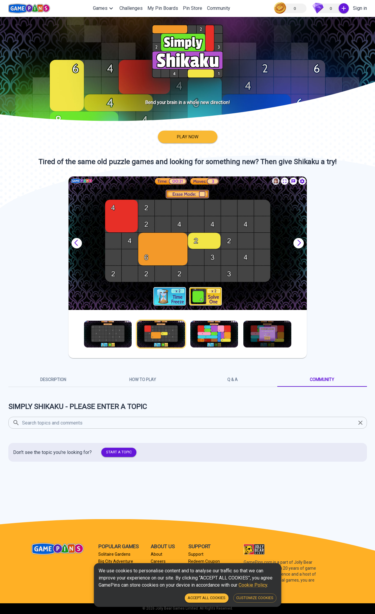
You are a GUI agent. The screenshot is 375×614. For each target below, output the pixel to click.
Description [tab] (53, 379)
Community (218, 8)
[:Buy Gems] (344, 8)
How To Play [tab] (143, 379)
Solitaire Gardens (114, 554)
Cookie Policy (253, 585)
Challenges (131, 8)
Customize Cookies (255, 598)
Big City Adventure (115, 561)
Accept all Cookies (206, 598)
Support (195, 554)
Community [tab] (322, 379)
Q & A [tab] (232, 379)
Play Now (187, 137)
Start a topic (118, 452)
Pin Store (192, 8)
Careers (158, 561)
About (156, 554)
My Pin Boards (162, 8)
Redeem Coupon (204, 561)
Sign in (360, 8)
